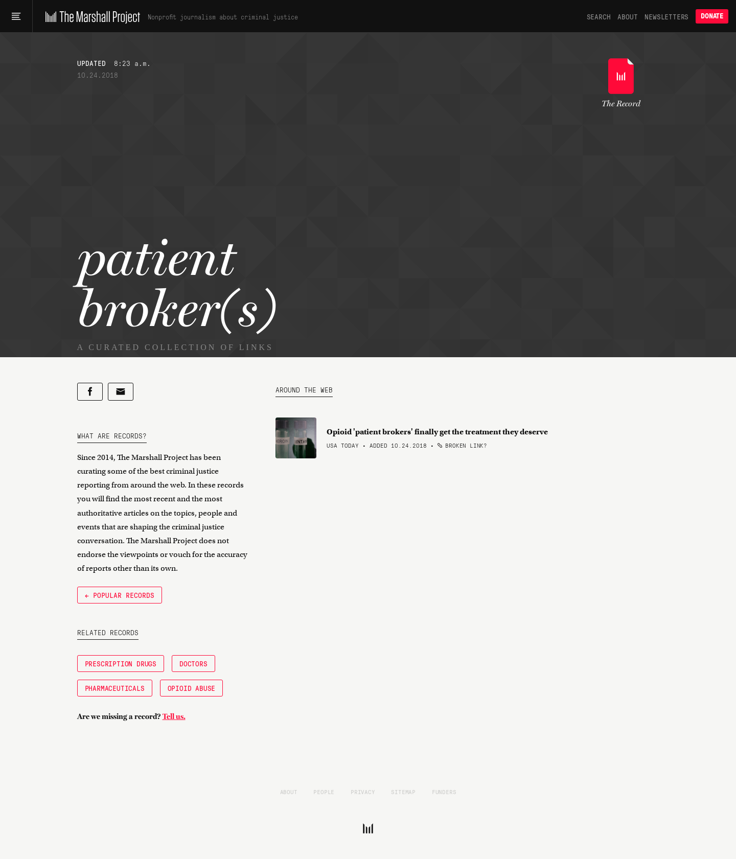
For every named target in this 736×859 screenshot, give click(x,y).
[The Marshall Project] (90, 16)
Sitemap (403, 791)
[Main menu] (16, 16)
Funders (444, 791)
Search (599, 16)
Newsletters (666, 16)
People (323, 791)
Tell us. (174, 716)
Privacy (363, 791)
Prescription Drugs (120, 663)
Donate (712, 16)
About (627, 16)
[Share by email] (120, 392)
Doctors (193, 663)
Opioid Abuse (192, 687)
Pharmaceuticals (115, 687)
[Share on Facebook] (90, 392)
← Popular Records (119, 594)
